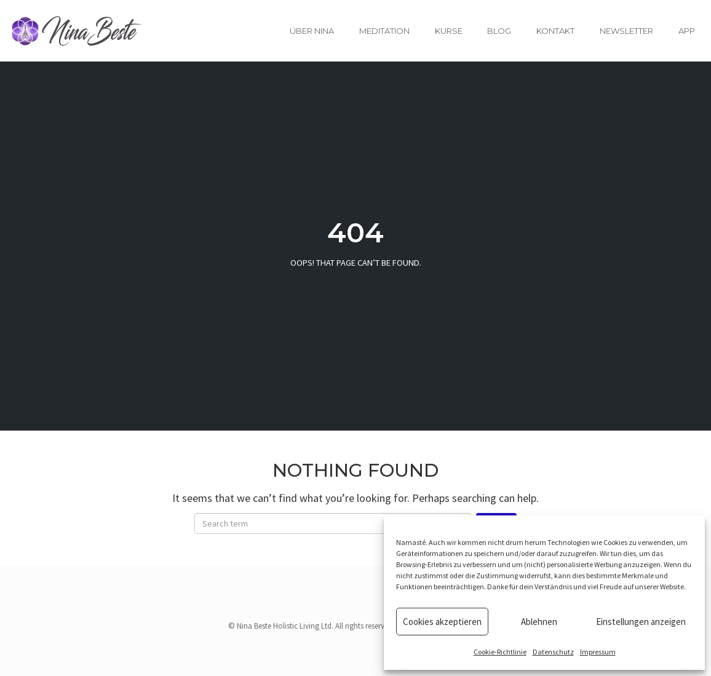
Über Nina (312, 31)
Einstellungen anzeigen (641, 621)
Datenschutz (553, 651)
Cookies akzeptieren (442, 621)
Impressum (598, 651)
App (686, 31)
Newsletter (626, 31)
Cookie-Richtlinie (500, 651)
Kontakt (555, 31)
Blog (499, 31)
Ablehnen (539, 621)
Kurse (449, 31)
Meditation (384, 31)
